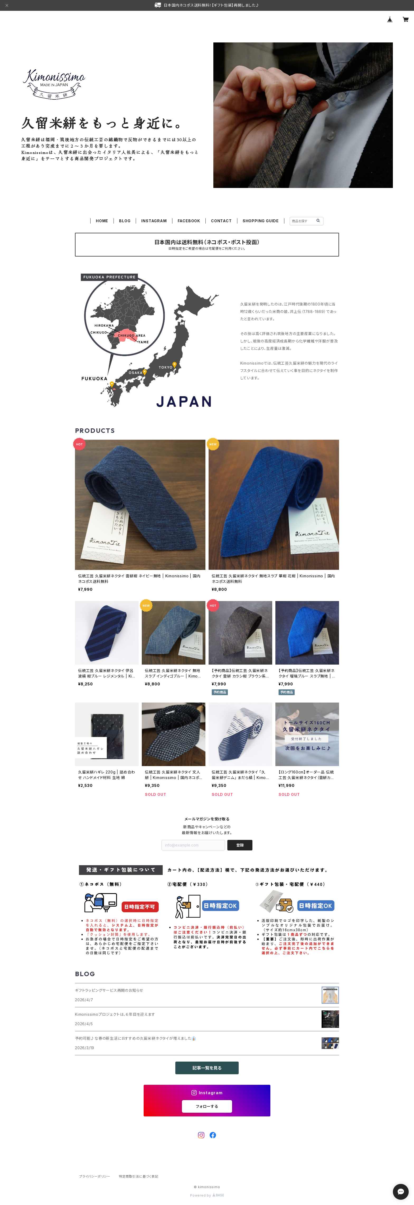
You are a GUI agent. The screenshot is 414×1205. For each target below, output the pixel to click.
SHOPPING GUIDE (261, 221)
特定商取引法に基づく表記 (138, 1176)
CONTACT (221, 221)
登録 (240, 845)
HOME (102, 221)
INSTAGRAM (154, 221)
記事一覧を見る (207, 1068)
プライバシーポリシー (94, 1176)
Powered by (207, 1195)
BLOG (124, 221)
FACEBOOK (189, 221)
